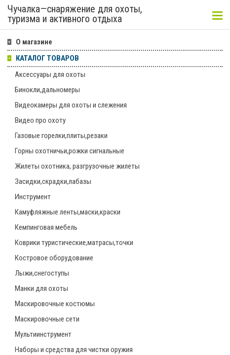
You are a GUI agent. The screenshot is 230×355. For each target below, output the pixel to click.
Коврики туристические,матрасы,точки (74, 242)
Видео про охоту (40, 120)
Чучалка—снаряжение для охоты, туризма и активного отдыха (74, 14)
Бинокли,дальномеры (47, 89)
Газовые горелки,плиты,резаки (61, 135)
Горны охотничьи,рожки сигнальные (69, 150)
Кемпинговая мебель (46, 227)
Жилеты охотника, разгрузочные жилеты (77, 166)
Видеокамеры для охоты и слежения (71, 105)
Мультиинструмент (43, 334)
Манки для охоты (41, 288)
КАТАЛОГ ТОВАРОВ (47, 58)
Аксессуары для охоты (50, 74)
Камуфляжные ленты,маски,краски (67, 212)
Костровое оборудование (54, 257)
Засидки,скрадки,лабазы (53, 181)
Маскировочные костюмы (55, 303)
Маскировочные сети (47, 319)
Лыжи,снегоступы (42, 273)
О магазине (34, 41)
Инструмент (33, 196)
